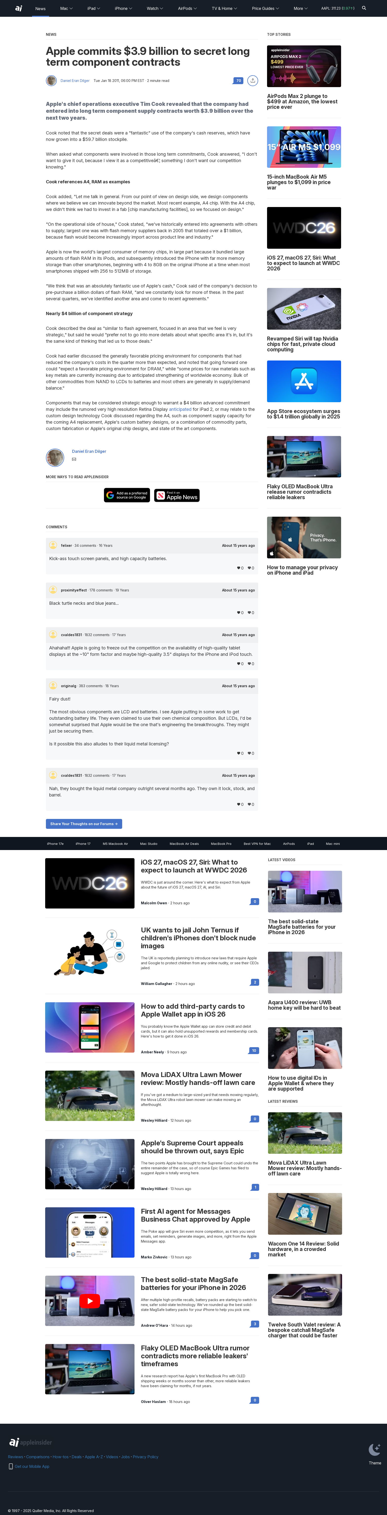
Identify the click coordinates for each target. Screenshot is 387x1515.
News (40, 8)
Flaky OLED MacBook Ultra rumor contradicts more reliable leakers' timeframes (195, 1356)
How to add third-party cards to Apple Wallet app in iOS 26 (193, 1010)
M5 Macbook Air (115, 844)
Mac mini (333, 844)
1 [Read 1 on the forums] (255, 1187)
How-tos (61, 1456)
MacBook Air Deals (184, 844)
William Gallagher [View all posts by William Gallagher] (156, 984)
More (301, 8)
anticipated (180, 409)
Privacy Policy (145, 1456)
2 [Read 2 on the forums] (255, 982)
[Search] (364, 8)
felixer (67, 545)
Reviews (15, 1456)
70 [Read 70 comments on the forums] (238, 80)
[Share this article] (252, 80)
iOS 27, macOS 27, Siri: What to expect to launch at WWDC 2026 (194, 866)
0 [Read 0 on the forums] (255, 901)
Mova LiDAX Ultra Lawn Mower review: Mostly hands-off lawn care (198, 1078)
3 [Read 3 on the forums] (255, 1324)
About (238, 546)
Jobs (125, 1456)
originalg (69, 686)
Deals (77, 1456)
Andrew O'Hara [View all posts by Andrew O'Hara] (154, 1325)
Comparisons (38, 1456)
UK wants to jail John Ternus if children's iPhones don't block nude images (198, 938)
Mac (66, 8)
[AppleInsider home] (18, 8)
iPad (94, 8)
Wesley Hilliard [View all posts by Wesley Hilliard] (154, 1120)
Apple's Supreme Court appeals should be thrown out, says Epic (192, 1147)
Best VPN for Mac (257, 844)
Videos (112, 1456)
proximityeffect (74, 590)
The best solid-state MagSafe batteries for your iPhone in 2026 (193, 1283)
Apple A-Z (94, 1456)
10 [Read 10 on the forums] (254, 1050)
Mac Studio (148, 844)
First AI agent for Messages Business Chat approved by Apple (195, 1215)
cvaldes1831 (72, 635)
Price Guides (265, 8)
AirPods (187, 8)
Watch (155, 8)
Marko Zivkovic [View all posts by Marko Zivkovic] (154, 1257)
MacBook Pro (221, 844)
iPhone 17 (83, 844)
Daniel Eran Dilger (75, 81)
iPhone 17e (55, 844)
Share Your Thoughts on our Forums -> (84, 824)
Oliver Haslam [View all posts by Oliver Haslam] (153, 1402)
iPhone (124, 8)
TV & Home (224, 8)
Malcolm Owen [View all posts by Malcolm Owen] (154, 903)
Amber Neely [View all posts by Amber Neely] (152, 1052)
